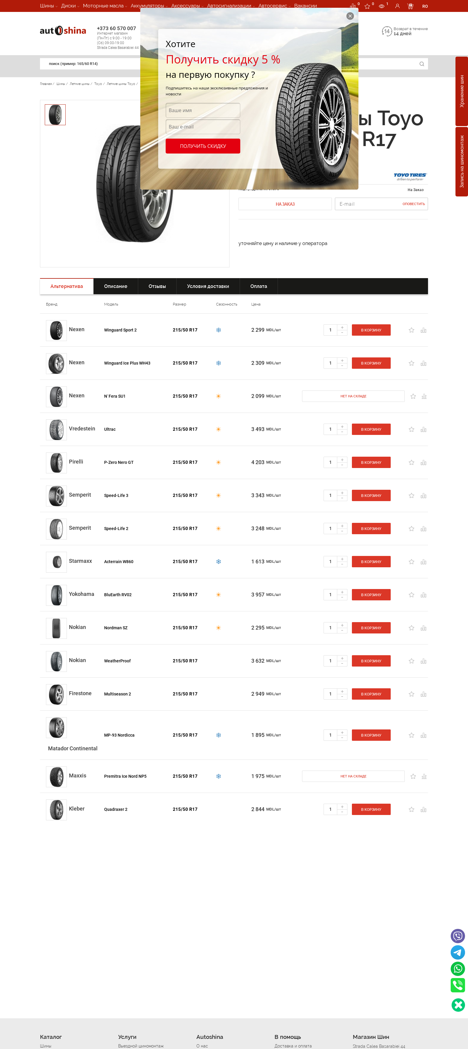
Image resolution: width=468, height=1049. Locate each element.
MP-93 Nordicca (119, 735)
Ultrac (110, 429)
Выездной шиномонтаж (141, 1046)
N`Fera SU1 (115, 396)
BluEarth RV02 (118, 594)
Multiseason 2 (117, 694)
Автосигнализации (229, 6)
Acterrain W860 (118, 561)
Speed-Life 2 (116, 528)
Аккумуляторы (147, 6)
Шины (47, 6)
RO (425, 6)
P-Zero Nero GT (119, 462)
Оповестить (414, 204)
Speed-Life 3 (116, 495)
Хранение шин (462, 91)
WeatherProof (117, 660)
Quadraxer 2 (115, 809)
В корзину (371, 330)
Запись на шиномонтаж (462, 162)
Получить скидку (203, 146)
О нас (202, 1046)
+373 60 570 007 (124, 37)
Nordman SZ (115, 627)
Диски (68, 6)
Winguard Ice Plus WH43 (127, 363)
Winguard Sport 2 (120, 330)
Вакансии (305, 6)
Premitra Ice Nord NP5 (125, 776)
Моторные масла (103, 6)
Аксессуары (185, 6)
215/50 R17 (185, 330)
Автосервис (272, 6)
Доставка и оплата (293, 1046)
